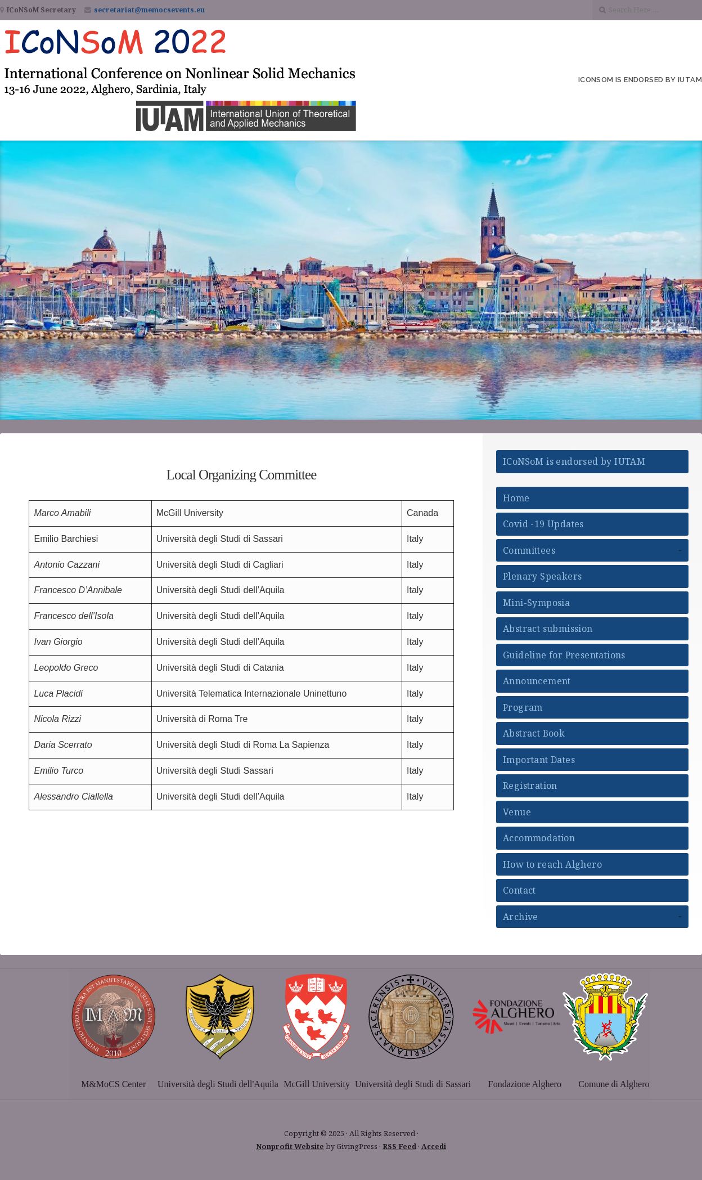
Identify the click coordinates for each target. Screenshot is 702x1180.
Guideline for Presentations (564, 655)
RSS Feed (399, 1146)
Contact (519, 890)
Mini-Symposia (536, 602)
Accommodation (539, 838)
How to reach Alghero (552, 864)
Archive (520, 916)
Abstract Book (534, 733)
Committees (529, 550)
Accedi (433, 1146)
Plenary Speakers (542, 576)
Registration (530, 785)
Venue (517, 812)
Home (516, 498)
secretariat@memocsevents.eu (149, 10)
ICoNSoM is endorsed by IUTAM (640, 79)
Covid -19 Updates (543, 524)
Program (523, 707)
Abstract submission (548, 628)
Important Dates (539, 759)
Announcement (537, 681)
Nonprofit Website (290, 1146)
